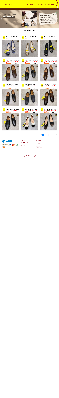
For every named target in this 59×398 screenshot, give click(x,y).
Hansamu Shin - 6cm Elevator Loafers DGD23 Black (12, 109)
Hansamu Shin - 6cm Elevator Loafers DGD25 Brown (50, 60)
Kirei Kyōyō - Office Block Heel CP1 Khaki (31, 36)
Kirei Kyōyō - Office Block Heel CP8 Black (50, 36)
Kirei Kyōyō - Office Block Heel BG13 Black (50, 109)
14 (53, 134)
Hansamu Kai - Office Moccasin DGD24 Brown (12, 60)
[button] (1, 19)
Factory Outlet (34, 156)
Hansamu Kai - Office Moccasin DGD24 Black (31, 60)
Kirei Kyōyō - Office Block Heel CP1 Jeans (12, 36)
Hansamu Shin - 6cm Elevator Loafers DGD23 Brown (50, 84)
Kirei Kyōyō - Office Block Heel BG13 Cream (31, 109)
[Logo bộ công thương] (7, 141)
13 (51, 134)
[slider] (8, 39)
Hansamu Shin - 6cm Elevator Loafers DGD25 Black (12, 84)
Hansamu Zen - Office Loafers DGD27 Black (31, 84)
